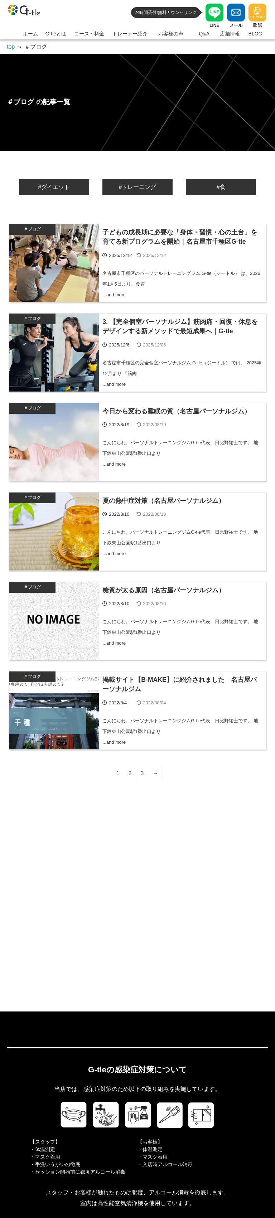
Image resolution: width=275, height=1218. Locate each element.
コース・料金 (89, 34)
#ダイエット (54, 187)
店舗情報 (230, 34)
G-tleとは (55, 34)
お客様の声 (170, 34)
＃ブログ (32, 229)
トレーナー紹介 (130, 34)
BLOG (255, 34)
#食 (221, 187)
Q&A (204, 34)
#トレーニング (137, 187)
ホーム (30, 34)
